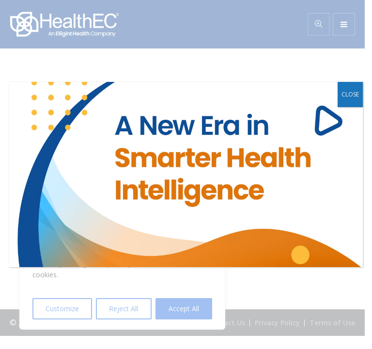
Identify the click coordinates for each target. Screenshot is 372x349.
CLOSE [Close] (350, 94)
